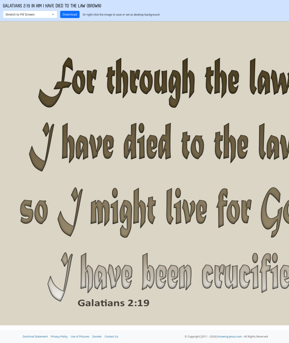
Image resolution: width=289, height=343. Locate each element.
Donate (96, 336)
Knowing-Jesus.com (229, 336)
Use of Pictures (80, 336)
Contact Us (111, 336)
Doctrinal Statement (35, 336)
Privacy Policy (59, 336)
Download (70, 14)
